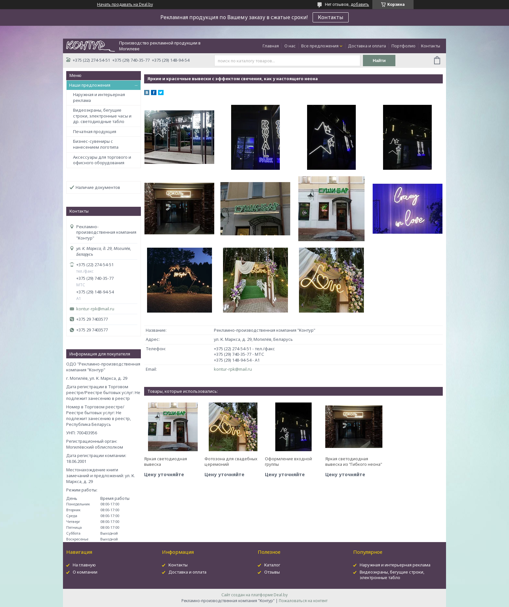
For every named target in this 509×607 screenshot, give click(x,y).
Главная (271, 46)
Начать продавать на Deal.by (125, 4)
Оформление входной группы (288, 461)
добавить (360, 4)
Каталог (272, 565)
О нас (290, 46)
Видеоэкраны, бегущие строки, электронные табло (392, 574)
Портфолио (403, 46)
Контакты (330, 17)
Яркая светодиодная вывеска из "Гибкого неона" (353, 461)
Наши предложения (89, 85)
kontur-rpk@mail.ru (95, 309)
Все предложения (320, 46)
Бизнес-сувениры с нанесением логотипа (95, 144)
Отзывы (272, 572)
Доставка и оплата (367, 46)
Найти (379, 60)
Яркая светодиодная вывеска (165, 461)
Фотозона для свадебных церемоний (231, 461)
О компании (85, 572)
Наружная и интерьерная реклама (99, 97)
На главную (84, 565)
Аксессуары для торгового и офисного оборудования (102, 160)
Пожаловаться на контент (303, 600)
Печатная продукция (94, 131)
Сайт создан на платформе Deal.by (254, 595)
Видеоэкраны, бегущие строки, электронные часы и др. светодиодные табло (102, 115)
